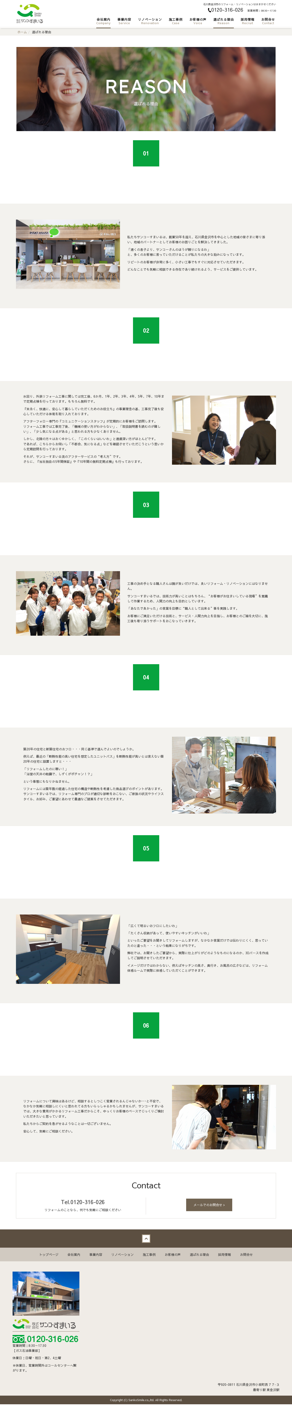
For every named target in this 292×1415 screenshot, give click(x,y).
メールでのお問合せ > (209, 1215)
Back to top (146, 1249)
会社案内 (103, 21)
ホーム (22, 32)
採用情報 (247, 21)
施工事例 (175, 21)
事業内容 (124, 21)
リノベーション (150, 21)
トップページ (48, 1265)
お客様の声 (197, 21)
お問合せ (268, 21)
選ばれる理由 (223, 21)
